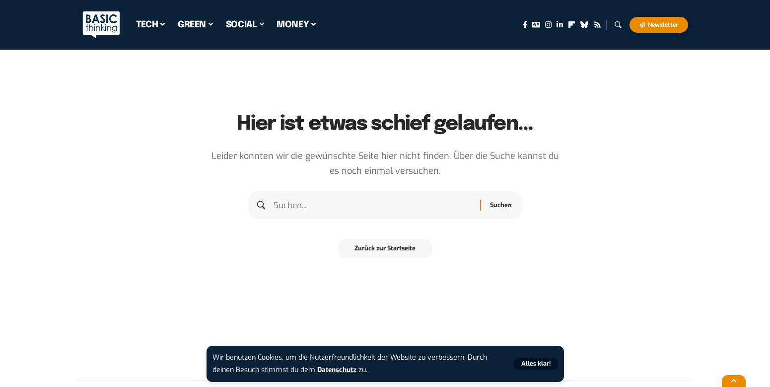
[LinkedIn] (559, 25)
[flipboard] (571, 25)
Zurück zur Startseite (385, 252)
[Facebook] (525, 25)
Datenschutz (338, 370)
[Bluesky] (584, 25)
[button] (535, 364)
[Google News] (536, 25)
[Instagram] (548, 25)
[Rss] (597, 25)
